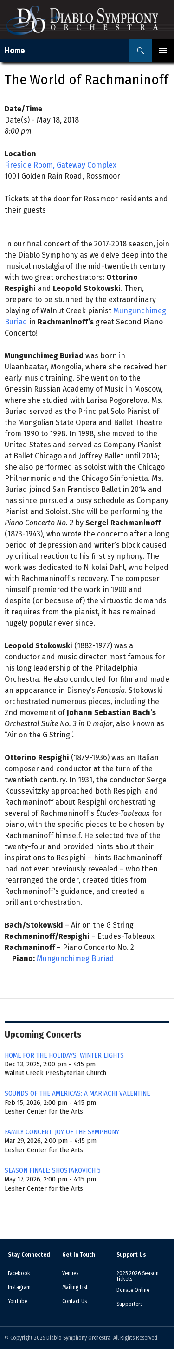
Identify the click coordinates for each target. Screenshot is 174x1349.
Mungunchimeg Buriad (75, 958)
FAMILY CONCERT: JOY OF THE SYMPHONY (62, 1132)
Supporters (129, 1304)
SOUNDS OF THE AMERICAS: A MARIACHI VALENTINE (77, 1093)
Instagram (19, 1287)
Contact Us (74, 1301)
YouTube (17, 1301)
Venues (70, 1273)
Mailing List (75, 1287)
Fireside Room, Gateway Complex (60, 165)
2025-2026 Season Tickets (137, 1276)
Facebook (19, 1273)
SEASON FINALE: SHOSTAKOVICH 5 (53, 1170)
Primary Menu (163, 50)
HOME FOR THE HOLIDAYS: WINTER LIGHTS (64, 1055)
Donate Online (132, 1290)
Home (15, 50)
